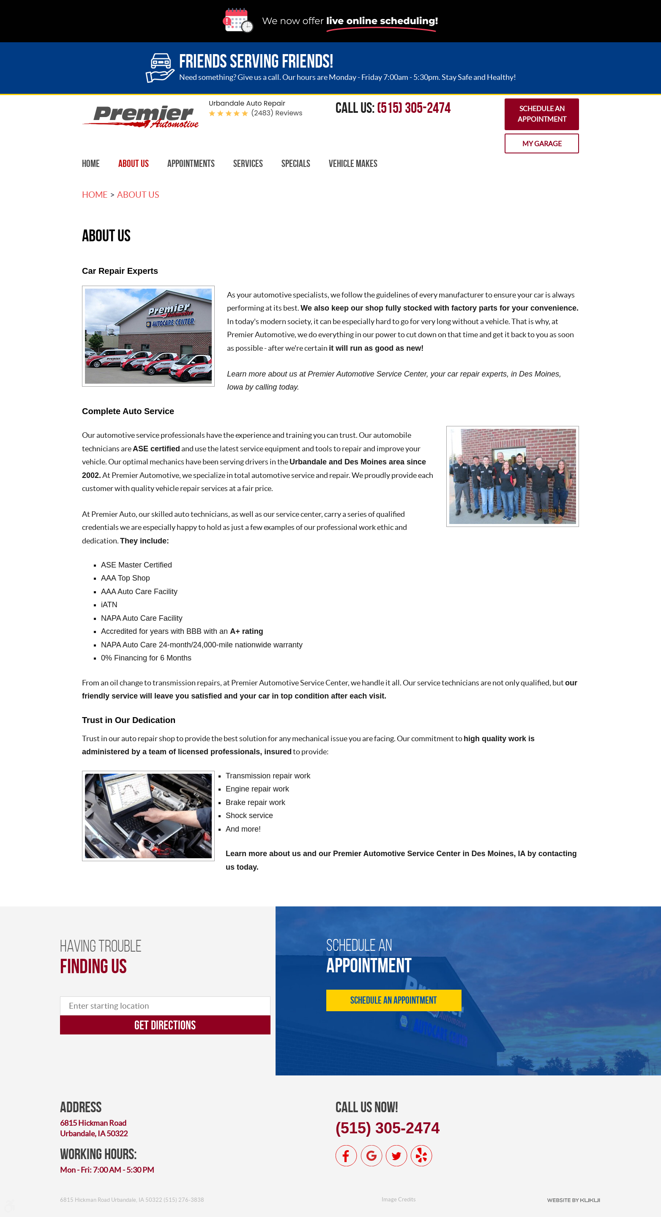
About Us (133, 163)
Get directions (165, 1025)
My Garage (542, 143)
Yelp (421, 1155)
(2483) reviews (277, 113)
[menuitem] (91, 163)
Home (91, 163)
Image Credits (399, 1199)
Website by (573, 1199)
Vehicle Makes (353, 163)
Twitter (396, 1155)
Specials (295, 163)
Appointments (191, 163)
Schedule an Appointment (542, 114)
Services (248, 163)
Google (371, 1155)
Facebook (347, 1155)
